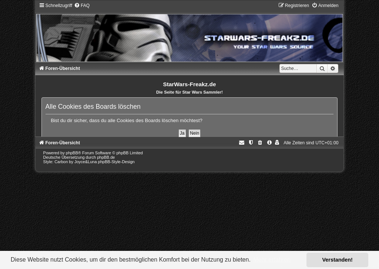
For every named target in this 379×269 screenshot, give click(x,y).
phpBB (72, 153)
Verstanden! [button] (337, 260)
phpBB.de (106, 157)
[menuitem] (82, 5)
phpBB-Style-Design (116, 161)
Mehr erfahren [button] (272, 259)
